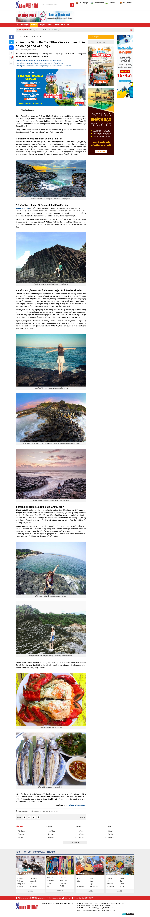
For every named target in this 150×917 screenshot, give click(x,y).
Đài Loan (63, 883)
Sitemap (67, 898)
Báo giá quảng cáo (55, 898)
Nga (91, 884)
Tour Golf (110, 3)
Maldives (20, 886)
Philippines (33, 886)
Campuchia (21, 884)
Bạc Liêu (78, 826)
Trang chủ (19, 37)
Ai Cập (122, 886)
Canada (109, 878)
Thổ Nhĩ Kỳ (80, 886)
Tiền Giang (21, 831)
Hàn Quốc (63, 878)
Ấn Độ (62, 886)
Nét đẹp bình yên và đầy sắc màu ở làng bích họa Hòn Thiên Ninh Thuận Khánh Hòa (44, 66)
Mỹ (108, 881)
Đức (78, 881)
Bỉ (77, 884)
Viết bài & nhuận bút (24, 898)
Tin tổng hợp (25, 25)
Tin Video (50, 25)
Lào (31, 884)
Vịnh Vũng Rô (56, 30)
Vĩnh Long (21, 834)
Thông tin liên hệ (39, 898)
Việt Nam (34, 25)
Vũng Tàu (81, 837)
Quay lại (82, 817)
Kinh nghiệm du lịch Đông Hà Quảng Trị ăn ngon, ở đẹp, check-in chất (39, 60)
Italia (91, 881)
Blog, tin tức (126, 3)
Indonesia (33, 881)
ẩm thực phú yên (37, 811)
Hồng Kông (63, 880)
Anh (78, 878)
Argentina (110, 886)
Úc (48, 886)
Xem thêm (30, 891)
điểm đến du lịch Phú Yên (50, 811)
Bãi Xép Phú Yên (35, 30)
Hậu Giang (51, 834)
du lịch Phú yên (26, 811)
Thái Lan (20, 878)
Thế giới (42, 25)
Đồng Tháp (51, 831)
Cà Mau (108, 826)
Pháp (91, 878)
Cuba (121, 881)
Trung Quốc (51, 880)
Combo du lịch (97, 3)
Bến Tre (80, 831)
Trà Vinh (110, 831)
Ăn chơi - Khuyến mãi (62, 25)
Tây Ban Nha (94, 886)
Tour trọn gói (82, 3)
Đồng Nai (51, 837)
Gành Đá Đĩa (47, 30)
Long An (20, 837)
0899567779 (89, 898)
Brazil (122, 878)
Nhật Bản (50, 878)
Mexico (122, 884)
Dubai (49, 883)
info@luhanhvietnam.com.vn (90, 910)
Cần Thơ (110, 834)
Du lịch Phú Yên (37, 37)
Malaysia (20, 881)
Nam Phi (110, 884)
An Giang (49, 826)
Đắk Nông (111, 837)
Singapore (33, 878)
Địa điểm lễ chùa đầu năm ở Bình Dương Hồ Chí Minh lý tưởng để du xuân (40, 63)
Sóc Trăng (81, 834)
